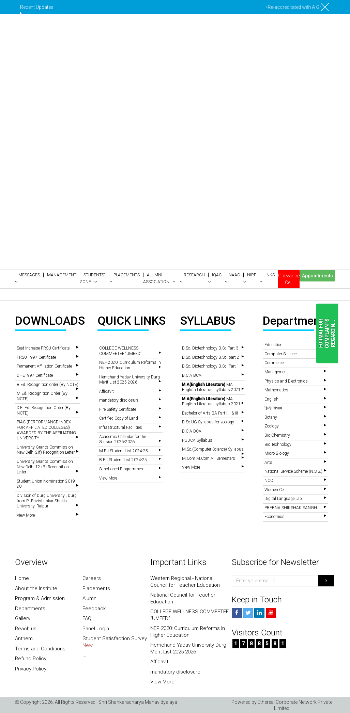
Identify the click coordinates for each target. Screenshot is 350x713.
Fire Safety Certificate (117, 409)
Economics (274, 516)
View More (26, 515)
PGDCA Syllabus (197, 440)
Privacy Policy (30, 669)
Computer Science (280, 354)
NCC (268, 480)
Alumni (89, 598)
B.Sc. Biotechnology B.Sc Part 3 (210, 348)
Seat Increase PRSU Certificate (43, 348)
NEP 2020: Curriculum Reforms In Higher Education (130, 365)
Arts (268, 462)
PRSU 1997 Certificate (36, 357)
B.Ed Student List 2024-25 (123, 459)
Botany (270, 417)
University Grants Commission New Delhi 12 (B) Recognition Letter (45, 466)
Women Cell (275, 489)
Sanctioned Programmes (121, 469)
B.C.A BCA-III (194, 375)
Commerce (274, 362)
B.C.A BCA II (193, 431)
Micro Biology (276, 453)
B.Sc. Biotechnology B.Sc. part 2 (210, 357)
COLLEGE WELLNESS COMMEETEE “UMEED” (120, 351)
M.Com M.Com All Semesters (208, 458)
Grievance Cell (289, 279)
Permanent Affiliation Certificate (44, 366)
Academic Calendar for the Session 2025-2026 (122, 439)
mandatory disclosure (118, 400)
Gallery (22, 618)
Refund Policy (30, 658)
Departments (30, 608)
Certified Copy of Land (118, 418)
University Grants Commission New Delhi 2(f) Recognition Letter (46, 450)
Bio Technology (277, 444)
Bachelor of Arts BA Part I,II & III (210, 413)
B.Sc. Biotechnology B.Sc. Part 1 (210, 366)
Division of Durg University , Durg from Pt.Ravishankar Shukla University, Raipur (47, 500)
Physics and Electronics (286, 381)
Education (273, 344)
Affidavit (106, 391)
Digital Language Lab (283, 498)
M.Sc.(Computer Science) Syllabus (213, 449)
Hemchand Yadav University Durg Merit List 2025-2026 (129, 380)
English (271, 399)
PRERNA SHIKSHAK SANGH (290, 507)
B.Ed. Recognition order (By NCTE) (47, 384)
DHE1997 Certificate (35, 375)
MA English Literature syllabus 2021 (211, 387)
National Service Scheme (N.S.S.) (293, 471)
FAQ (86, 618)
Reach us (25, 629)
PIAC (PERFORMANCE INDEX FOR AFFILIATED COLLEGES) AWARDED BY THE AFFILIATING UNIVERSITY (46, 430)
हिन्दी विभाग (273, 408)
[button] (29, 278)
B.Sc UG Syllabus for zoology (208, 422)
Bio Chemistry (277, 435)
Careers (91, 578)
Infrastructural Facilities (120, 427)
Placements (96, 588)
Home (22, 578)
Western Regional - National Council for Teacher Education (185, 581)
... (84, 655)
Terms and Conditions (40, 649)
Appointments (317, 275)
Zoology (271, 426)
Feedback (94, 608)
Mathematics (276, 390)
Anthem (24, 638)
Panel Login (95, 629)
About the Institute (36, 588)
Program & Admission (40, 598)
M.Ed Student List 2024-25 (123, 451)
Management (276, 372)
